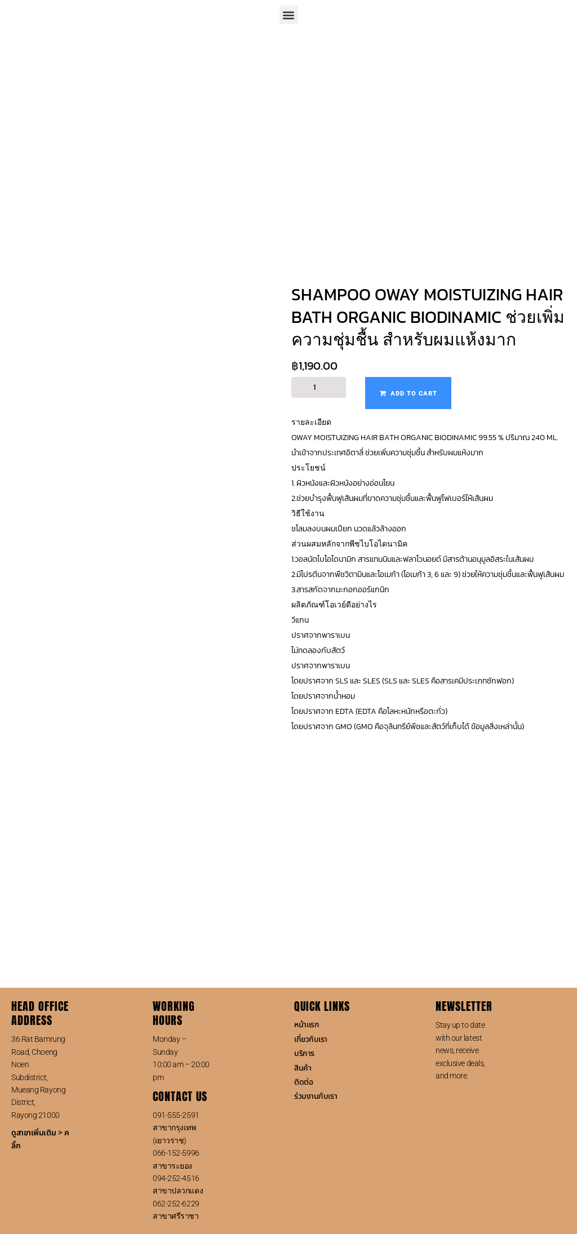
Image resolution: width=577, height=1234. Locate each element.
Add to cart (413, 393)
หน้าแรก (306, 1025)
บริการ (304, 1053)
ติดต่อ (303, 1082)
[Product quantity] (318, 387)
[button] (288, 15)
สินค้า (302, 1068)
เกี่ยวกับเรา (310, 1039)
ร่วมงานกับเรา (315, 1096)
